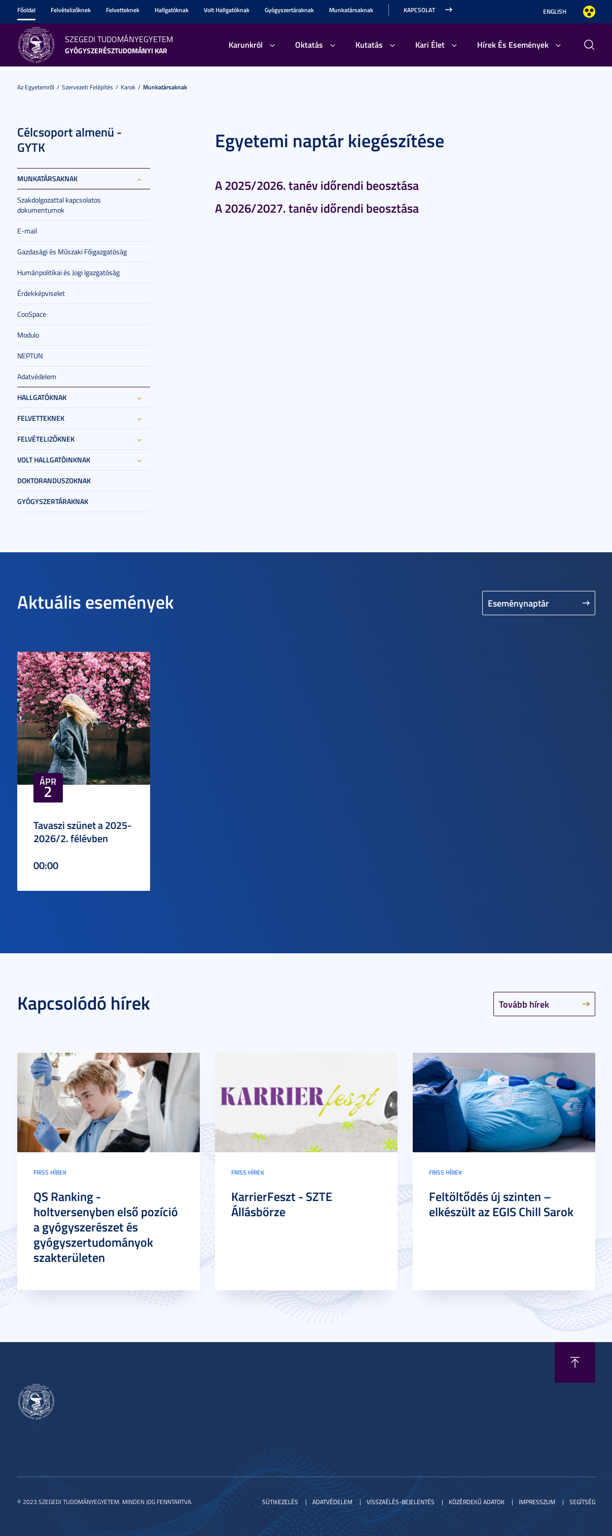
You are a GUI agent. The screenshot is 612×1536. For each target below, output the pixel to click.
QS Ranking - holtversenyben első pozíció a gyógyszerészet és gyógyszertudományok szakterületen (105, 1227)
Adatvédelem (36, 376)
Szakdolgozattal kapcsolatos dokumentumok (59, 205)
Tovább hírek (524, 1004)
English (554, 11)
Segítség (582, 1501)
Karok (128, 87)
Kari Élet (430, 44)
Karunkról (246, 44)
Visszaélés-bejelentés (401, 1501)
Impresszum (537, 1501)
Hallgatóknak (172, 10)
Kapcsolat (419, 10)
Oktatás (309, 44)
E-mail (27, 231)
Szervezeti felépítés (87, 87)
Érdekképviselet (41, 293)
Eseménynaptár (518, 603)
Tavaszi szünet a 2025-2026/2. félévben (82, 831)
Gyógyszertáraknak (289, 10)
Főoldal (26, 10)
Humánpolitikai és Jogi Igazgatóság (68, 272)
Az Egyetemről (35, 87)
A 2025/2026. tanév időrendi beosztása (317, 185)
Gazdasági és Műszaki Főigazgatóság (72, 251)
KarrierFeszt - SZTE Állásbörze (281, 1204)
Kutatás (369, 44)
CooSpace (31, 314)
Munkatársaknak (351, 10)
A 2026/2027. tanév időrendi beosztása (317, 208)
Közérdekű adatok (477, 1501)
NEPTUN (30, 355)
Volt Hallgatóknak (226, 10)
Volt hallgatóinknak (53, 459)
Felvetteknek (122, 10)
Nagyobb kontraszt (589, 12)
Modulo (28, 335)
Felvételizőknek (71, 10)
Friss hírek (49, 1172)
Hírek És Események (513, 44)
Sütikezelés (280, 1501)
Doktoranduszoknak (54, 480)
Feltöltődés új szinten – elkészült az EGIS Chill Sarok (501, 1204)
